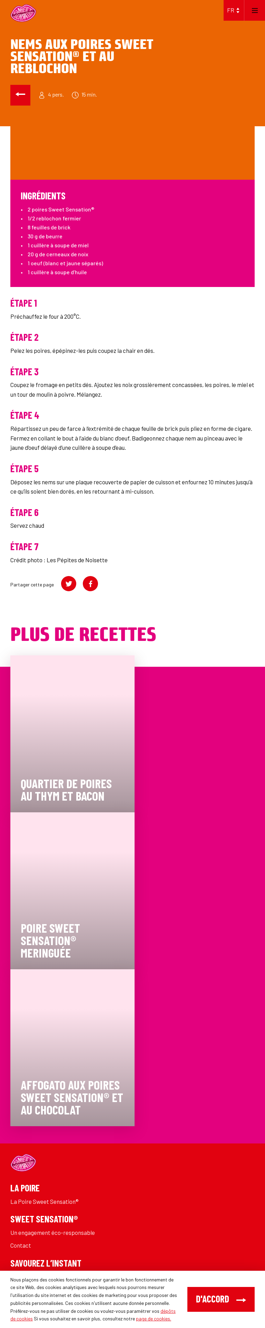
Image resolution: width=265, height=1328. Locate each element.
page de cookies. (153, 1318)
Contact (20, 1245)
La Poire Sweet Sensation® (44, 1201)
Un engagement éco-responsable (52, 1232)
